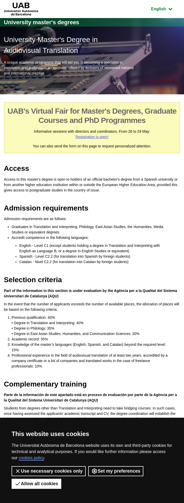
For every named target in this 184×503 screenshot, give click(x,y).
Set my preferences (115, 471)
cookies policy (31, 458)
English (165, 8)
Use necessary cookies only (49, 471)
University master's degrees (41, 22)
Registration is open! (92, 137)
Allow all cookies (36, 484)
